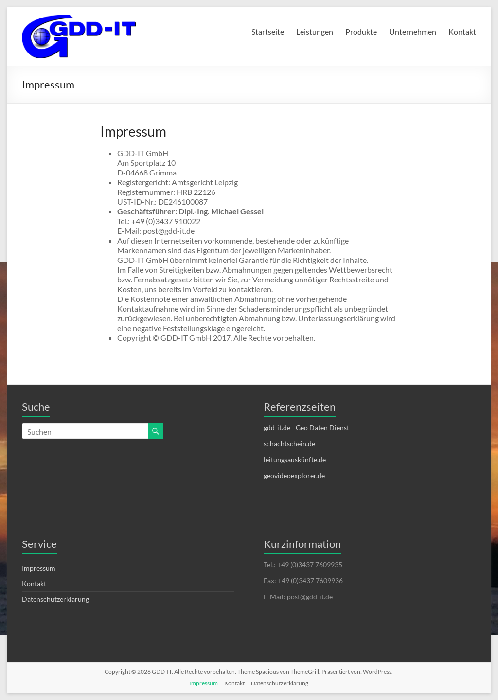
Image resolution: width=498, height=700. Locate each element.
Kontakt (462, 31)
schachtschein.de (289, 443)
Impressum (38, 568)
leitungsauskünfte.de (295, 459)
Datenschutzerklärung (55, 599)
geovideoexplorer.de (294, 476)
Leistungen (314, 31)
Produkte (361, 31)
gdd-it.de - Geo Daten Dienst (306, 427)
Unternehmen (412, 31)
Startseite (267, 31)
